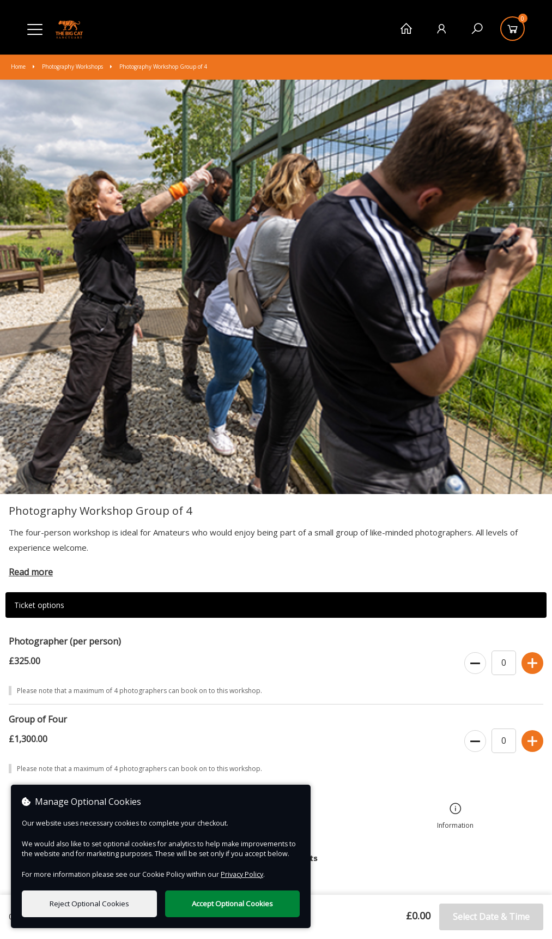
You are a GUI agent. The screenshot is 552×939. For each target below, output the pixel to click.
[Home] (406, 28)
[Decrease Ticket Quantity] (475, 663)
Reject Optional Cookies (89, 903)
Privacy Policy (242, 874)
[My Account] (441, 28)
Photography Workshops (69, 66)
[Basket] (512, 28)
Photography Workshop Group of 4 (158, 66)
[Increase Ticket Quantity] (532, 663)
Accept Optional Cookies (232, 903)
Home (19, 66)
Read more (31, 572)
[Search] (477, 28)
